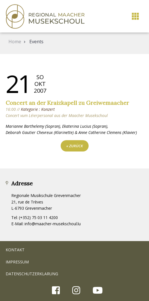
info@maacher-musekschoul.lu (53, 223)
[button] (135, 16)
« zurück (74, 145)
